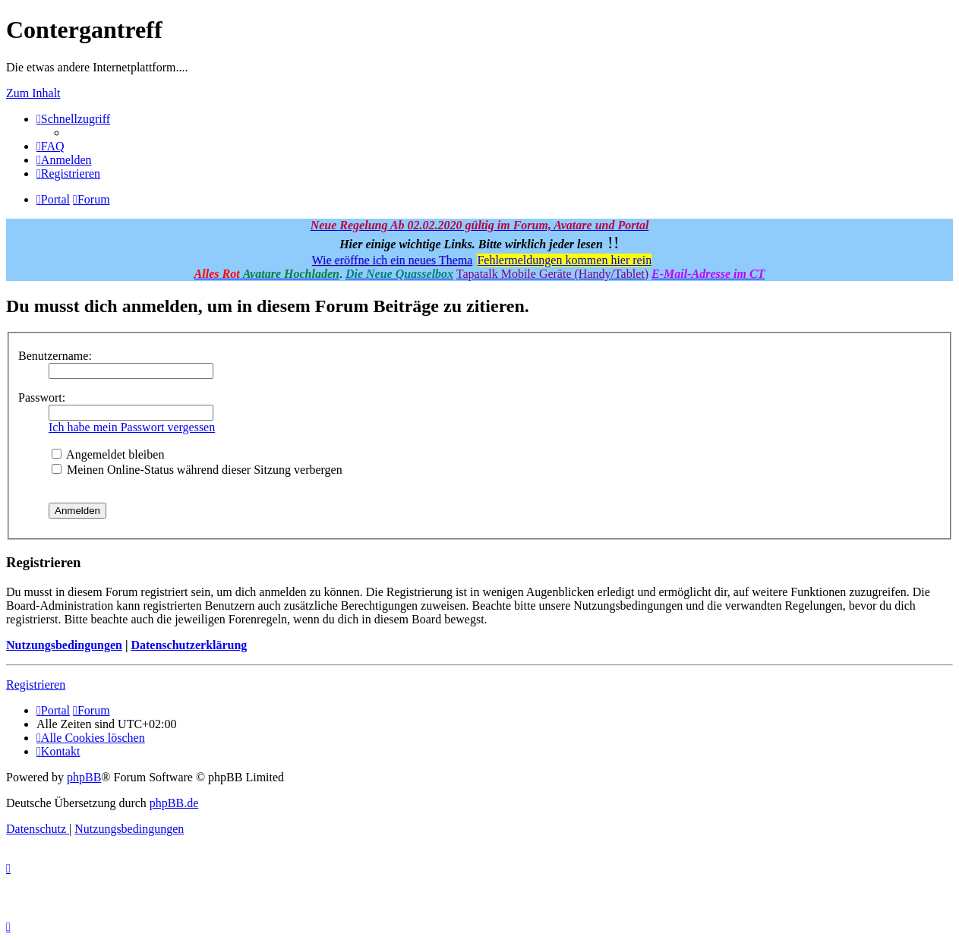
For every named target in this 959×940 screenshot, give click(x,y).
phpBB (84, 777)
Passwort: (41, 397)
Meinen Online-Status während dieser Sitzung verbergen (197, 469)
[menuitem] (50, 146)
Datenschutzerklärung (189, 645)
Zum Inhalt (33, 93)
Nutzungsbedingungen (64, 645)
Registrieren (35, 684)
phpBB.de (174, 802)
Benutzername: (55, 355)
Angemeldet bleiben (108, 454)
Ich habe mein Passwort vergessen (132, 427)
